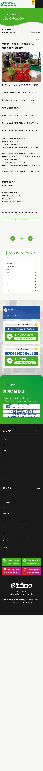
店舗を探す (7, 621)
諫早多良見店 (23, 448)
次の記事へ (37, 245)
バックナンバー (15, 30)
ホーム (4, 30)
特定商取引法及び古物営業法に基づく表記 (30, 660)
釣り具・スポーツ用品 (17, 291)
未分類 (11, 353)
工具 (8, 586)
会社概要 (6, 659)
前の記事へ (5, 245)
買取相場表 (7, 575)
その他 (8, 603)
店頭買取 (6, 569)
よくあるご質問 (8, 672)
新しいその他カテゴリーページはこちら (22, 223)
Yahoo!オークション (11, 638)
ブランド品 (12, 314)
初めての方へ (8, 564)
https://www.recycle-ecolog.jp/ (15, 206)
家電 (10, 276)
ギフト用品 (12, 322)
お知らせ (6, 665)
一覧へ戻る (23, 245)
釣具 (8, 591)
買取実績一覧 (8, 580)
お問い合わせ (26, 652)
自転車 (11, 299)
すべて (10, 268)
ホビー (11, 330)
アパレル (11, 307)
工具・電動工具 (14, 283)
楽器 (10, 338)
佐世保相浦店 (23, 414)
